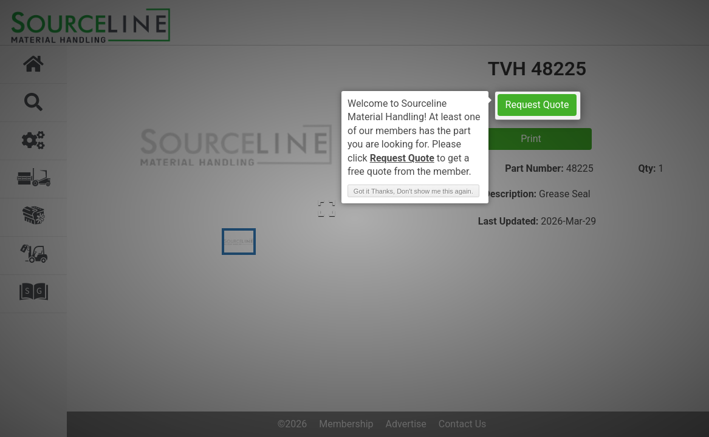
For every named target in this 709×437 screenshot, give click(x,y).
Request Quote (537, 104)
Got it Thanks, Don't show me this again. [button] (413, 191)
